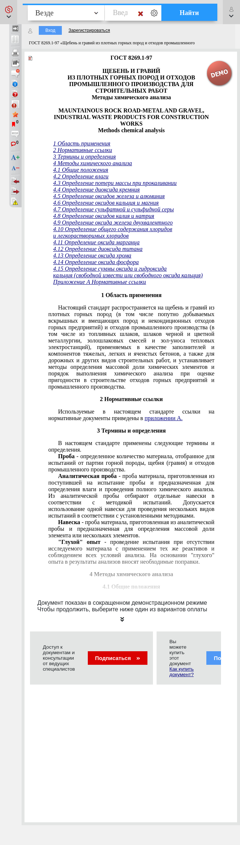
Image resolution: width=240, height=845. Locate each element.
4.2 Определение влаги (80, 176)
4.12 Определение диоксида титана (97, 249)
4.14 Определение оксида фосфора (96, 262)
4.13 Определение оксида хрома (92, 255)
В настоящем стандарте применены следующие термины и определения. (131, 446)
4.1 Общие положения (80, 170)
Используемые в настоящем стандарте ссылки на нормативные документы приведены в (131, 414)
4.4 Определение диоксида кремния (96, 189)
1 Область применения (81, 143)
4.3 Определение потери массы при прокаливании (115, 183)
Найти (189, 12)
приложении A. (164, 418)
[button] (8, 12)
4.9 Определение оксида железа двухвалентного (113, 222)
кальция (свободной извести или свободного (107, 275)
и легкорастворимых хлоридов (90, 236)
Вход (50, 30)
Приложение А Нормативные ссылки (99, 282)
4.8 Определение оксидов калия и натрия (103, 216)
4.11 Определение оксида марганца (96, 242)
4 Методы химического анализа (92, 163)
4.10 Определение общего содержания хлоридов (112, 229)
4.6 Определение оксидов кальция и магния (105, 203)
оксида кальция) (183, 275)
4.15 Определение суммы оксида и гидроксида (109, 269)
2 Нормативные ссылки (82, 150)
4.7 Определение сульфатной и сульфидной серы (113, 209)
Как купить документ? (181, 671)
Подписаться (117, 658)
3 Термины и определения (84, 156)
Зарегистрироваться (89, 30)
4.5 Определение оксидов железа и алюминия (109, 196)
